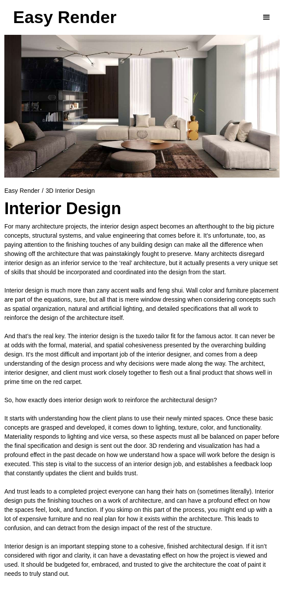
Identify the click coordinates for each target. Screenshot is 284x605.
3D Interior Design (70, 190)
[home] (64, 17)
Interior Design (62, 208)
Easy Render (22, 190)
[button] (267, 17)
